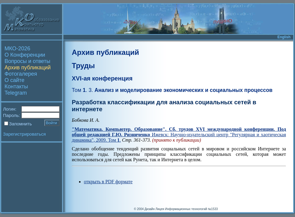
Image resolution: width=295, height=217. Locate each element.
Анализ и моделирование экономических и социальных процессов (172, 90)
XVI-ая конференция (102, 78)
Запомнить (20, 123)
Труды (83, 65)
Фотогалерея (21, 74)
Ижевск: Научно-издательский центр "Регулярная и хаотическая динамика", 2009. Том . (179, 135)
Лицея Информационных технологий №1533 (186, 209)
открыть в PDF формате (108, 181)
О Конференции (25, 55)
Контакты (16, 86)
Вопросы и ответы (27, 61)
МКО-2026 (17, 49)
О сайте (14, 80)
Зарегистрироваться (24, 134)
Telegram (16, 93)
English (284, 37)
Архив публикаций (28, 67)
